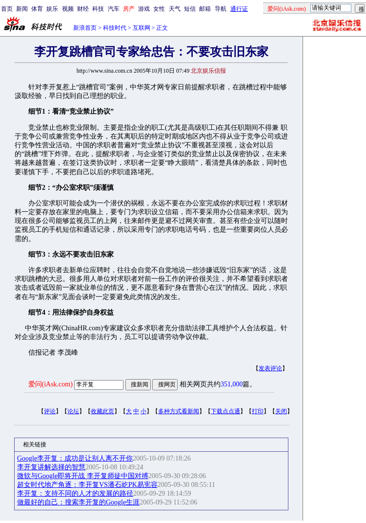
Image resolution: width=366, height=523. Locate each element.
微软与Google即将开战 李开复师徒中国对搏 (82, 476)
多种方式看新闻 (178, 411)
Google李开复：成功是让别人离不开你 (75, 458)
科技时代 (114, 27)
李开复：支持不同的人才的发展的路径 (75, 493)
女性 (159, 8)
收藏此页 (102, 411)
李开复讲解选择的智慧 (51, 467)
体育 (37, 8)
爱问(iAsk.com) (50, 384)
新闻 (22, 8)
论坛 (73, 411)
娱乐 (52, 8)
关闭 (281, 411)
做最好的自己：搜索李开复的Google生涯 (78, 502)
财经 (83, 8)
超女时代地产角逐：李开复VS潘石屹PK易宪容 (87, 484)
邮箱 (205, 8)
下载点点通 (225, 411)
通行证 (239, 8)
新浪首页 (85, 27)
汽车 (114, 8)
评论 (50, 411)
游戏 (144, 8)
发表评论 (270, 368)
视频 (68, 8)
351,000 (232, 384)
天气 (175, 8)
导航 (220, 8)
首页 (7, 8)
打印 (258, 411)
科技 (98, 8)
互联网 (141, 27)
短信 (190, 8)
